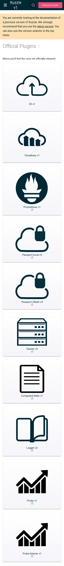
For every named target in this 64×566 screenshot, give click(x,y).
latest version (45, 26)
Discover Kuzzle (50, 5)
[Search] (33, 5)
